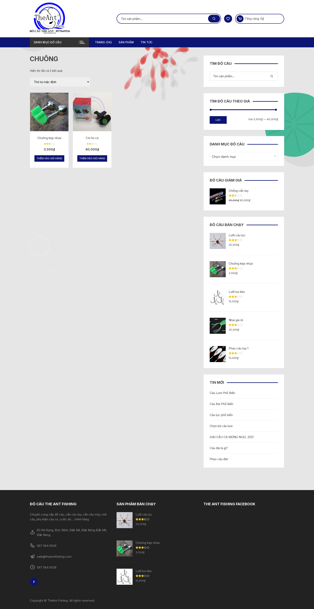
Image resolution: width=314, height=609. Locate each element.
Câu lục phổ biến (221, 415)
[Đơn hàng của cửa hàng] (60, 81)
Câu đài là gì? (219, 448)
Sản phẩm (126, 42)
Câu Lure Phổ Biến (222, 393)
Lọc (218, 119)
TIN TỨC (146, 42)
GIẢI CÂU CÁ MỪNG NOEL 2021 (232, 437)
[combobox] (244, 156)
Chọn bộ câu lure (221, 426)
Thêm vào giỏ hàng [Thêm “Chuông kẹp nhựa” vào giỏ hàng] (49, 158)
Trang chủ (103, 42)
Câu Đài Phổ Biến (221, 404)
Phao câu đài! (219, 459)
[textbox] (243, 156)
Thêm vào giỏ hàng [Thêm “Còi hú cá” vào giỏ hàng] (92, 158)
